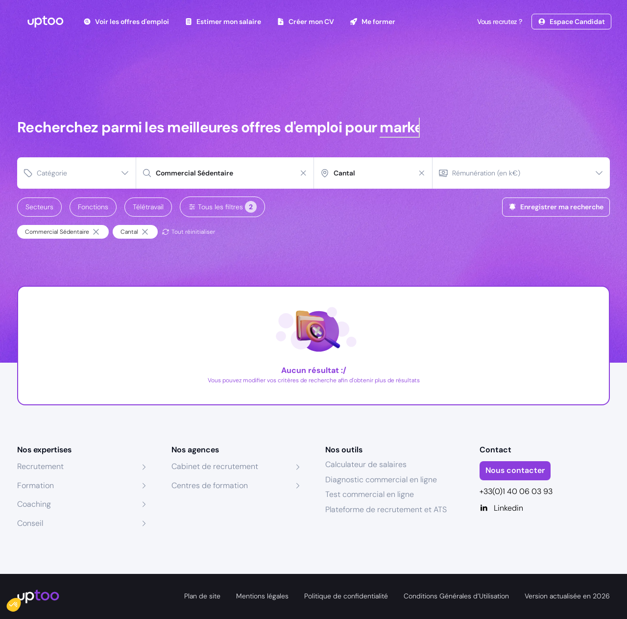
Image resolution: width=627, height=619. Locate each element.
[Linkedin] (545, 508)
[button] (20, 602)
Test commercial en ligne (369, 494)
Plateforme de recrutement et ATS (386, 509)
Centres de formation (209, 485)
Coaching (34, 504)
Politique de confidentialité (346, 596)
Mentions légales (262, 596)
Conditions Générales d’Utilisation (456, 596)
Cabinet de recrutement (214, 466)
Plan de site (202, 596)
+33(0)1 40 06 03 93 (516, 491)
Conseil (30, 523)
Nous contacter (515, 470)
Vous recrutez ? (498, 21)
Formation (35, 485)
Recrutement (40, 466)
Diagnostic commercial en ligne (381, 479)
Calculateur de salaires (366, 464)
